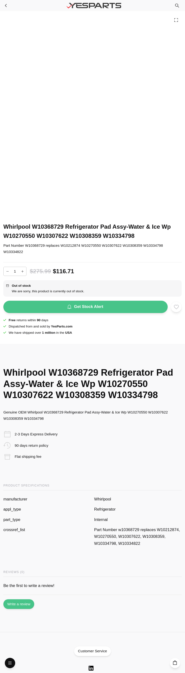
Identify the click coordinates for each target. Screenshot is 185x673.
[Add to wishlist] (176, 307)
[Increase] (22, 271)
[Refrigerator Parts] (6, 5)
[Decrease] (7, 271)
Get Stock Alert (85, 307)
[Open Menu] (10, 663)
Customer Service (92, 651)
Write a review (18, 604)
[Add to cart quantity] (15, 271)
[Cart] (175, 663)
